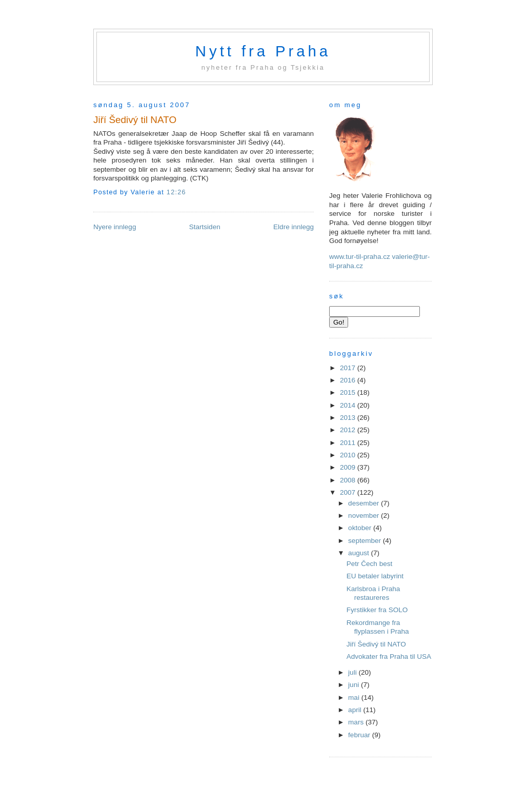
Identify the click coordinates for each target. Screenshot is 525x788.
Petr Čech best (369, 564)
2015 (348, 392)
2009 (348, 467)
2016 (348, 380)
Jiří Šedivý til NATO (134, 119)
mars (357, 722)
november (364, 515)
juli (353, 672)
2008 (348, 480)
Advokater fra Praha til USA (389, 656)
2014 (348, 405)
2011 (348, 443)
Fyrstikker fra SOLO (377, 610)
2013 (348, 417)
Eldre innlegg (293, 227)
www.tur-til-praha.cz (359, 256)
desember (364, 503)
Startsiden (204, 227)
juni (354, 685)
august (359, 553)
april (355, 710)
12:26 (176, 192)
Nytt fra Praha (263, 51)
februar (360, 735)
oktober (360, 528)
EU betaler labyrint (375, 576)
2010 (348, 455)
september (365, 540)
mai (354, 697)
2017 (348, 368)
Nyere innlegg (114, 227)
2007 (348, 492)
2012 (348, 430)
